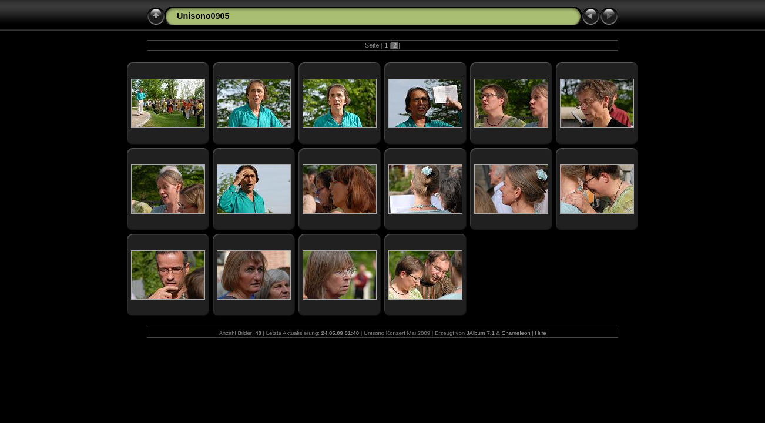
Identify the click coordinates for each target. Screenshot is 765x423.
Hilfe (540, 333)
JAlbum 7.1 (481, 333)
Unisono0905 (203, 16)
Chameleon (515, 333)
